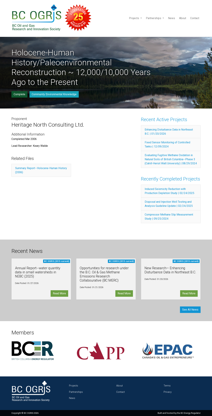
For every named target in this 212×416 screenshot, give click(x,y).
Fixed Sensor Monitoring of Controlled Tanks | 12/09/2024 (167, 144)
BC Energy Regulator (191, 413)
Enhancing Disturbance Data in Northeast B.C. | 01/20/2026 (169, 131)
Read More (59, 293)
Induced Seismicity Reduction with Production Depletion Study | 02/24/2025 (169, 191)
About (182, 18)
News (171, 18)
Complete (19, 94)
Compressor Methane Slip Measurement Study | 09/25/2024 (169, 216)
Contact (194, 18)
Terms (167, 385)
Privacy (168, 392)
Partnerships (154, 18)
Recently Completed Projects (170, 179)
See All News (190, 309)
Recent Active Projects (164, 119)
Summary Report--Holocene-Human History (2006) (41, 170)
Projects (134, 18)
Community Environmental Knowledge (54, 94)
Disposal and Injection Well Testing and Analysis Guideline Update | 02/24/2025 (169, 203)
